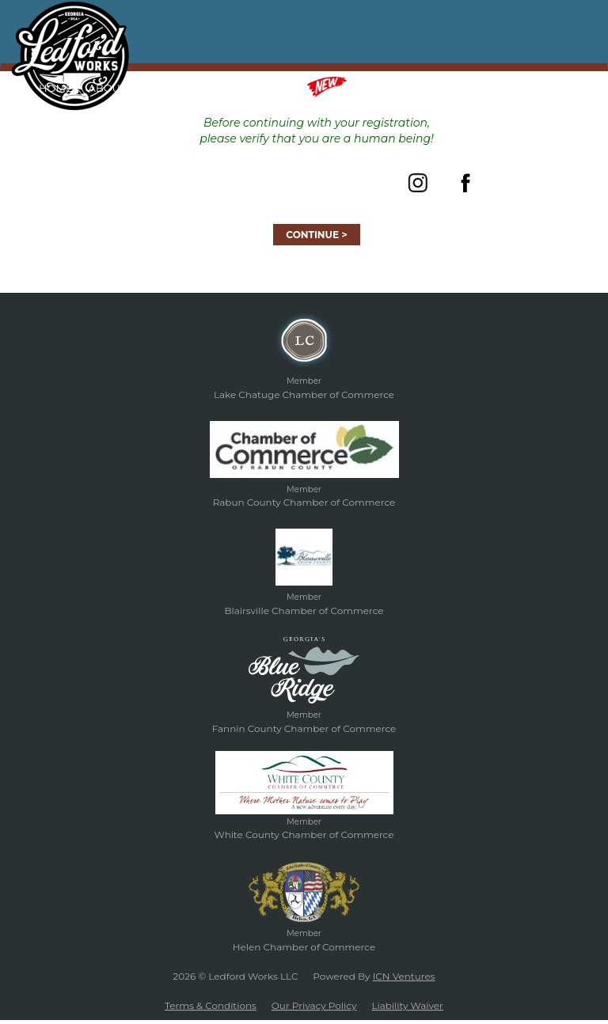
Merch (346, 87)
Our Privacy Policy (314, 1005)
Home (56, 88)
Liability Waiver (407, 1005)
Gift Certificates (452, 88)
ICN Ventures (404, 976)
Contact (543, 88)
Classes (268, 88)
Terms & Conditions (210, 1005)
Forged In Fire (185, 88)
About (108, 88)
